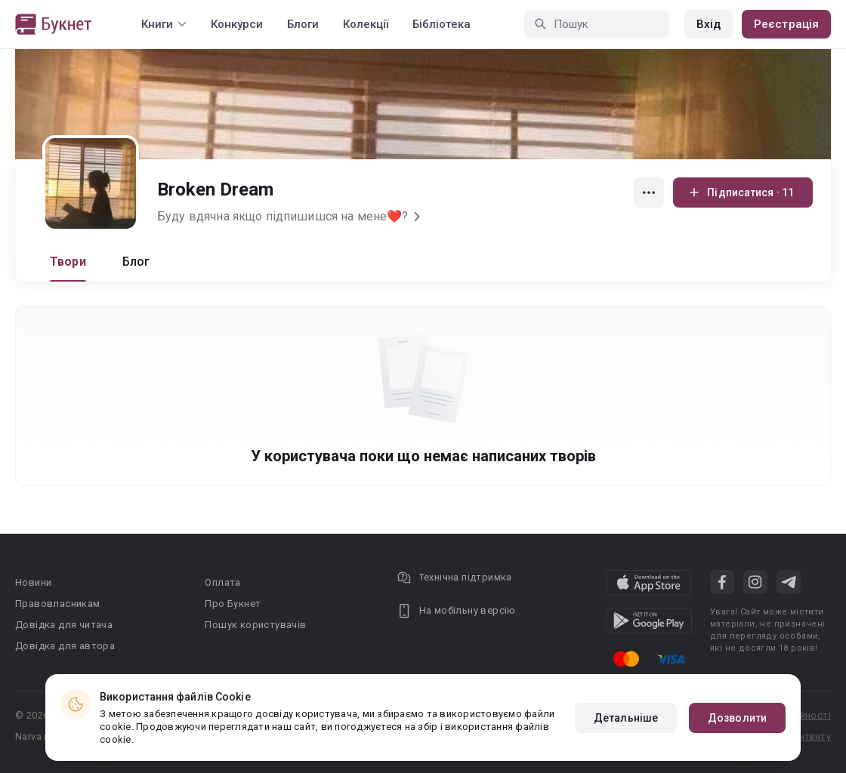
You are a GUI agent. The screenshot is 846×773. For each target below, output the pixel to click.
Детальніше (626, 718)
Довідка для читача (64, 624)
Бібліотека (441, 24)
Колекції (365, 24)
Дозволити (737, 718)
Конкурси (237, 24)
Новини (33, 582)
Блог (136, 261)
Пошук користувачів (255, 624)
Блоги (303, 24)
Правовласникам (57, 603)
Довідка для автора (65, 645)
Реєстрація (786, 24)
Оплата (222, 582)
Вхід (708, 24)
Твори (68, 261)
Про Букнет (233, 603)
